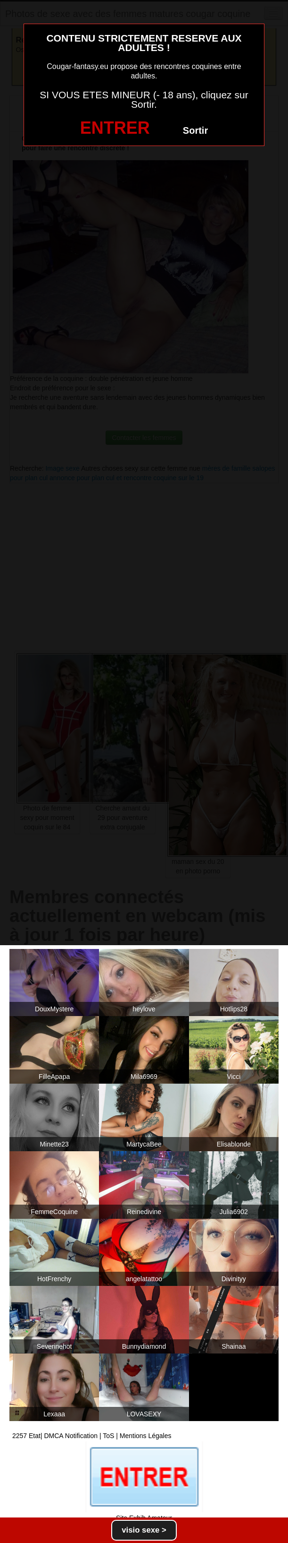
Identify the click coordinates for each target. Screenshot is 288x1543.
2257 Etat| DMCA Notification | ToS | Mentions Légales (92, 1436)
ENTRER (115, 128)
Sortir (195, 130)
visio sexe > (144, 1530)
